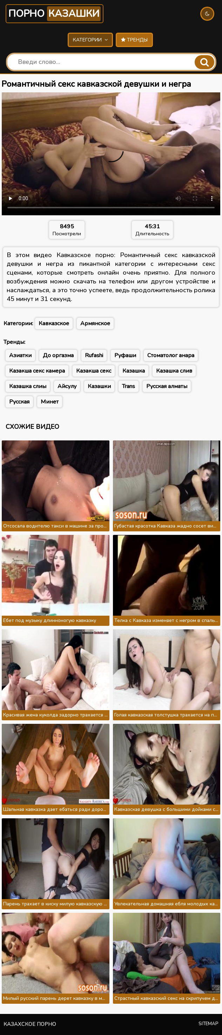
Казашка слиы (27, 386)
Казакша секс (93, 371)
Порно (54, 13)
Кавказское (54, 323)
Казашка (133, 371)
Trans (128, 386)
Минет (50, 402)
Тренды (134, 40)
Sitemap (208, 1024)
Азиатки (20, 355)
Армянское (95, 323)
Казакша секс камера (37, 371)
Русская (19, 402)
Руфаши (125, 355)
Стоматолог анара (170, 355)
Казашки (99, 386)
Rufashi (94, 355)
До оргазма (58, 355)
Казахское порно (30, 1024)
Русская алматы (166, 386)
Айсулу (67, 386)
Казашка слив (174, 371)
